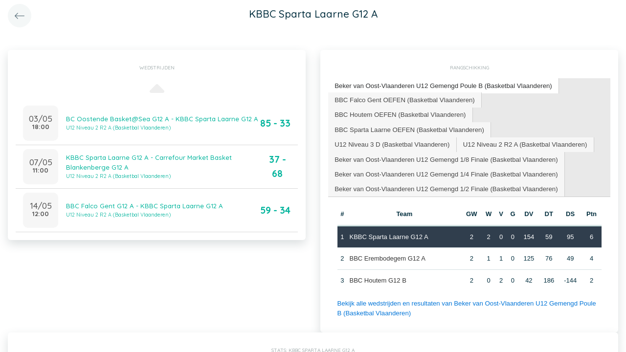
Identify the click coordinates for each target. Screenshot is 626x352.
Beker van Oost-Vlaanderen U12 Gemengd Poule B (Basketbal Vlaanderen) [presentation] (441, 85)
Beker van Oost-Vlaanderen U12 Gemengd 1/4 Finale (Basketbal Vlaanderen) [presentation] (444, 172)
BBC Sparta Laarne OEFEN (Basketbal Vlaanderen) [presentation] (408, 128)
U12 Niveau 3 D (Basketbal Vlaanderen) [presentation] (391, 143)
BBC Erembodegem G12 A (387, 256)
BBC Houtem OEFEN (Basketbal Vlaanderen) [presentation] (399, 113)
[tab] (441, 85)
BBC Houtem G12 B (377, 278)
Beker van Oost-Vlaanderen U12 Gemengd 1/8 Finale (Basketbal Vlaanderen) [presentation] (444, 157)
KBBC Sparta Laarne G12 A (388, 235)
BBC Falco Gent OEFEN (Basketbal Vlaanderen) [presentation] (403, 99)
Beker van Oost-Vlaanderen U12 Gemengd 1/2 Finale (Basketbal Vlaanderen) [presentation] (444, 187)
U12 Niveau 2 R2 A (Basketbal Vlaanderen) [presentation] (521, 143)
